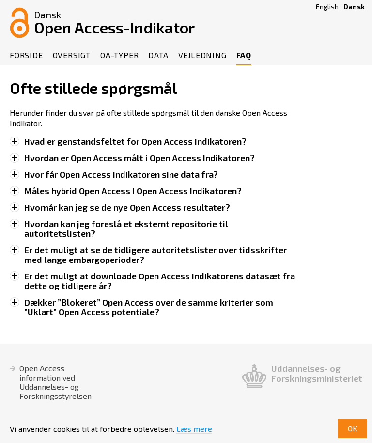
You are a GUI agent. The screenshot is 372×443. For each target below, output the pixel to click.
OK (352, 428)
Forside (26, 55)
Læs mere (194, 428)
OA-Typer (119, 55)
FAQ (243, 55)
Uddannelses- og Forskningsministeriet (316, 373)
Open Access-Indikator (114, 21)
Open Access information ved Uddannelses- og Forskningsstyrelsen (55, 382)
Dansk (354, 6)
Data (158, 55)
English (327, 6)
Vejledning (202, 55)
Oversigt (72, 55)
